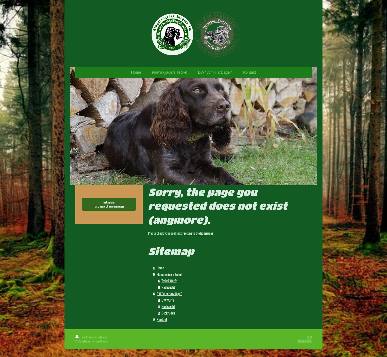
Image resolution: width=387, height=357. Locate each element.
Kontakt (162, 319)
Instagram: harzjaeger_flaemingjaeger (109, 204)
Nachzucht (168, 287)
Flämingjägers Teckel (169, 274)
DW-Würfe (168, 300)
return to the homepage (198, 233)
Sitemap (103, 337)
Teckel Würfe (169, 281)
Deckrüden (168, 313)
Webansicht (305, 340)
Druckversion (85, 337)
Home (160, 268)
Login (309, 336)
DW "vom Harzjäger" (169, 293)
